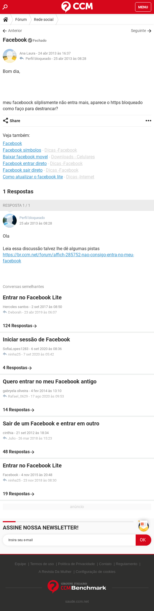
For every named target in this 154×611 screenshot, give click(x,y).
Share (15, 121)
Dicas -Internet (80, 176)
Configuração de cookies (95, 572)
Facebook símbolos (22, 150)
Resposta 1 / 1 (16, 205)
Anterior (15, 30)
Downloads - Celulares (73, 156)
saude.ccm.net (77, 601)
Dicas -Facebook (60, 150)
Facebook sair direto (23, 170)
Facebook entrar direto (25, 163)
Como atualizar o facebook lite (33, 176)
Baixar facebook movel (25, 156)
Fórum (21, 19)
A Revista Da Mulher (55, 572)
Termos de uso (42, 564)
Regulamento (126, 564)
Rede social (43, 19)
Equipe (20, 564)
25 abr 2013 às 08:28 (70, 58)
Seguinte (138, 30)
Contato (105, 564)
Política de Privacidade (76, 564)
